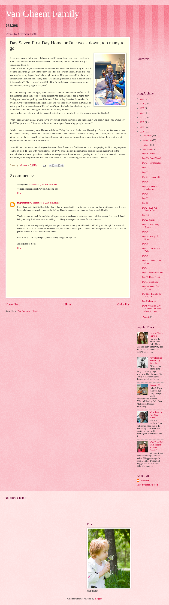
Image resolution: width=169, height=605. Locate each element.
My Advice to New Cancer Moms (156, 415)
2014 (142, 113)
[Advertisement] (150, 42)
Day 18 (145, 244)
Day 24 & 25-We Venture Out (149, 209)
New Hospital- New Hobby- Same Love (156, 360)
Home (68, 304)
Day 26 (145, 203)
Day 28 (145, 194)
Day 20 (145, 232)
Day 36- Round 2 (149, 153)
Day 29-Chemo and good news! (150, 187)
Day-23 (145, 215)
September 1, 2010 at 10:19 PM (43, 184)
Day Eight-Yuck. (149, 301)
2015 (142, 108)
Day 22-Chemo (148, 220)
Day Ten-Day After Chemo (150, 287)
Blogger (97, 599)
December (147, 135)
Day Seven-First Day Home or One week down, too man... (151, 308)
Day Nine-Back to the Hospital (151, 295)
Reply (19, 193)
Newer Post (13, 304)
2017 (142, 99)
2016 (142, 103)
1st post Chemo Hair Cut (156, 334)
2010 (142, 132)
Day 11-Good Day (150, 282)
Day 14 (145, 268)
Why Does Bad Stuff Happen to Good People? (156, 446)
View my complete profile (148, 485)
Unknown (144, 481)
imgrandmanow (24, 203)
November (147, 140)
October (146, 145)
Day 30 (145, 182)
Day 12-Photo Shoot (151, 277)
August (146, 317)
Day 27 (145, 198)
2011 (142, 127)
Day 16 (145, 256)
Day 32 (145, 172)
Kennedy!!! (155, 385)
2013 (142, 117)
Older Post (123, 304)
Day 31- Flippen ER (151, 177)
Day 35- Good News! (151, 158)
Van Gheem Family (42, 13)
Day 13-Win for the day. (152, 272)
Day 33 (145, 167)
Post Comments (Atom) (28, 311)
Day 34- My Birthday (151, 163)
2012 (142, 122)
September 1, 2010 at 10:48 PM (46, 203)
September (147, 149)
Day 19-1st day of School (150, 237)
